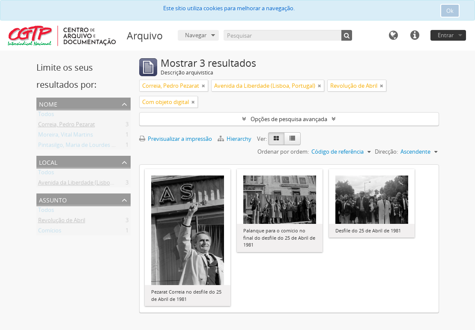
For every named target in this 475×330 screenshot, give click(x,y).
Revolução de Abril (61, 222)
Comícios (49, 232)
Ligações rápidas (414, 35)
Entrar (446, 35)
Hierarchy (235, 139)
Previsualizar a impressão (175, 139)
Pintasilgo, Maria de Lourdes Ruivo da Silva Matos (101, 146)
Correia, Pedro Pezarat (66, 126)
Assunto (53, 199)
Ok (450, 11)
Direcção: (386, 151)
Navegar (195, 35)
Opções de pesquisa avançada (289, 119)
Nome (48, 103)
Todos (46, 115)
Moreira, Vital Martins (65, 136)
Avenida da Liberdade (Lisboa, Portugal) (88, 184)
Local (48, 161)
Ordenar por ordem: (283, 151)
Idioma (393, 35)
